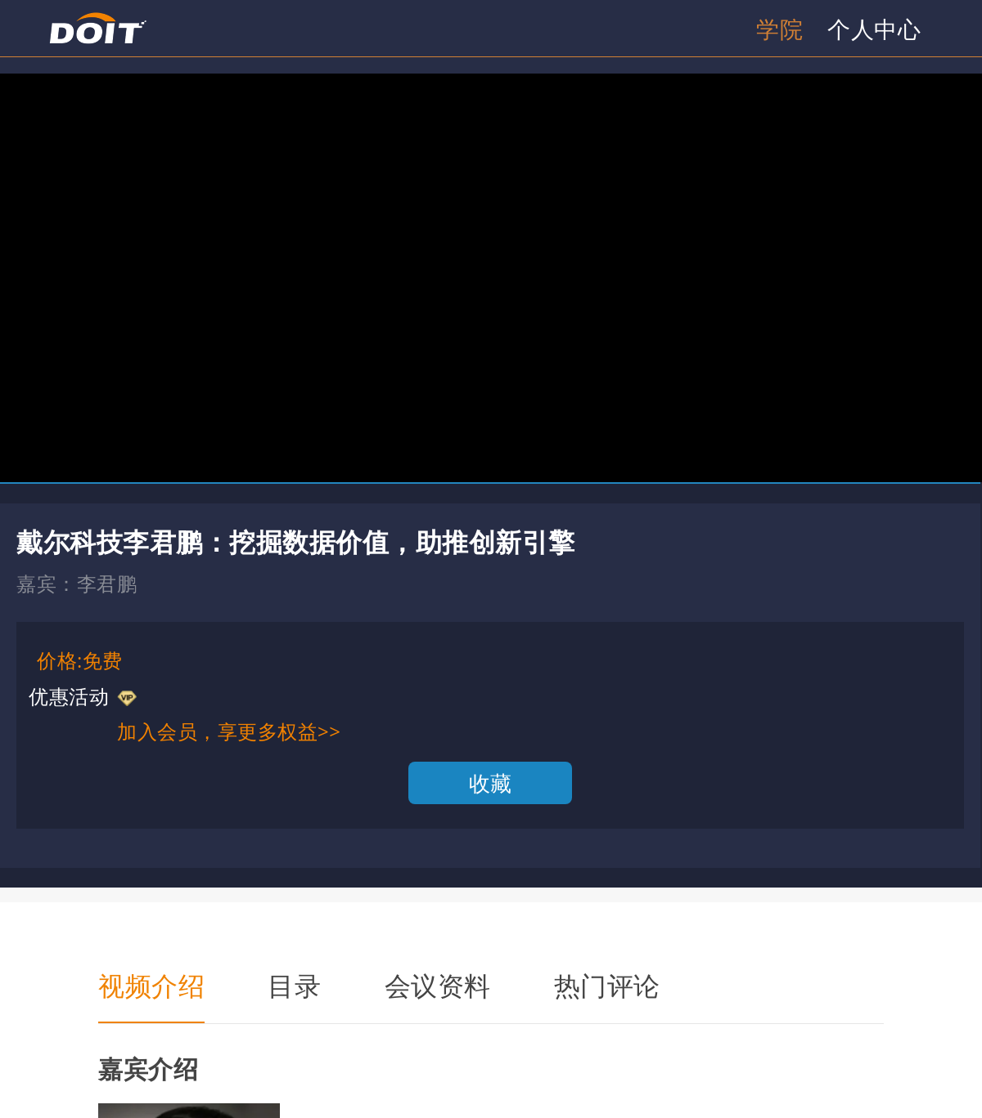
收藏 (490, 783)
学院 (779, 28)
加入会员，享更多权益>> (228, 731)
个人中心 (874, 28)
